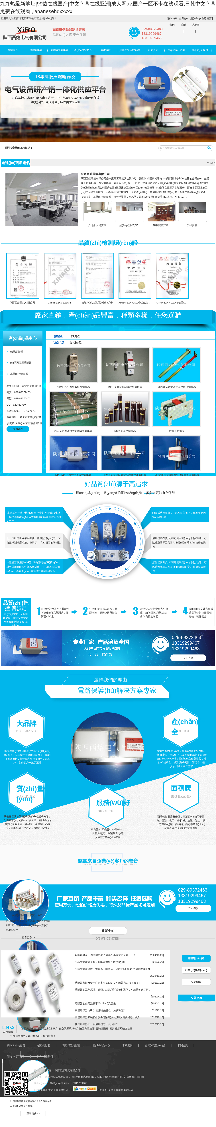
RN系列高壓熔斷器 (21, 362)
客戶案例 (106, 50)
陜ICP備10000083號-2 (57, 1076)
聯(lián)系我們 (172, 21)
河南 (111, 1076)
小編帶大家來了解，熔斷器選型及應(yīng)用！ (101, 962)
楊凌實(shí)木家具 (47, 1028)
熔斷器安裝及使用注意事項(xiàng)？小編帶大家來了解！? (107, 982)
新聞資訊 (153, 50)
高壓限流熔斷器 (59, 50)
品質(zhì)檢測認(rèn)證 (108, 242)
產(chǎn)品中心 (83, 50)
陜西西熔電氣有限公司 (95, 174)
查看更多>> (28, 937)
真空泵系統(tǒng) (68, 1028)
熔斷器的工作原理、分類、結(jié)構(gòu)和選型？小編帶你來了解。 (113, 989)
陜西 (106, 1076)
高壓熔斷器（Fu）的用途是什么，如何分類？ (100, 1010)
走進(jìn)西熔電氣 (15, 163)
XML (100, 1076)
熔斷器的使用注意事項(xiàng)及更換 (95, 1003)
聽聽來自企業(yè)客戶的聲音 (108, 861)
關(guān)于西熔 (176, 50)
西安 (123, 1076)
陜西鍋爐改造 (28, 1028)
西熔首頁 (13, 50)
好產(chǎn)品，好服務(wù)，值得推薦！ (33, 1035)
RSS (94, 1076)
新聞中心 (108, 930)
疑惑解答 (196, 982)
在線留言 (206, 18)
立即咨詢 (18, 429)
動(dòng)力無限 (124, 1089)
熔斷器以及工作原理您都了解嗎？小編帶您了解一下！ (105, 955)
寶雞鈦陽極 (102, 1028)
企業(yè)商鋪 (183, 21)
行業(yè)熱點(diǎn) (196, 970)
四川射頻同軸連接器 (120, 1028)
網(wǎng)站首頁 (16, 1045)
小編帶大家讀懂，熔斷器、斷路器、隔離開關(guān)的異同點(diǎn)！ (113, 968)
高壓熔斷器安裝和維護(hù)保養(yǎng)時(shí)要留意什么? (107, 1017)
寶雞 (129, 1076)
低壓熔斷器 (36, 50)
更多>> (211, 162)
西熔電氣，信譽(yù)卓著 (33, 1095)
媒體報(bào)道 (196, 958)
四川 (117, 1076)
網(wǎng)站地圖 (195, 21)
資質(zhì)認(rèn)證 (129, 50)
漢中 (134, 1076)
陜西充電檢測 (87, 1028)
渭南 (140, 1076)
